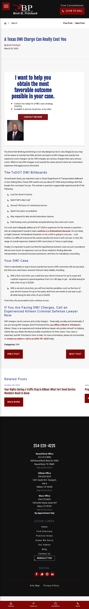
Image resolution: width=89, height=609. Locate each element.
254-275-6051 (44, 499)
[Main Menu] (6, 6)
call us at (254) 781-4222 (36, 339)
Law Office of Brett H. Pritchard (64, 325)
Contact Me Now (33, 117)
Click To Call (72, 11)
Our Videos (44, 545)
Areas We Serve (44, 540)
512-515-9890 (44, 457)
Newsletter (44, 558)
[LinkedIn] (52, 574)
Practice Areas (44, 536)
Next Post (75, 354)
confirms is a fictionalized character (54, 231)
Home (44, 527)
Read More (13, 402)
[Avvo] (42, 574)
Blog (44, 549)
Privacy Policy (51, 585)
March (14, 23)
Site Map (35, 585)
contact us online (14, 339)
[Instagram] (47, 574)
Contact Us (44, 554)
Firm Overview (44, 531)
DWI (17, 344)
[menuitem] (44, 527)
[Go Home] (6, 23)
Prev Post (13, 354)
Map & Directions (44, 467)
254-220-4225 (44, 446)
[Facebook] (36, 574)
